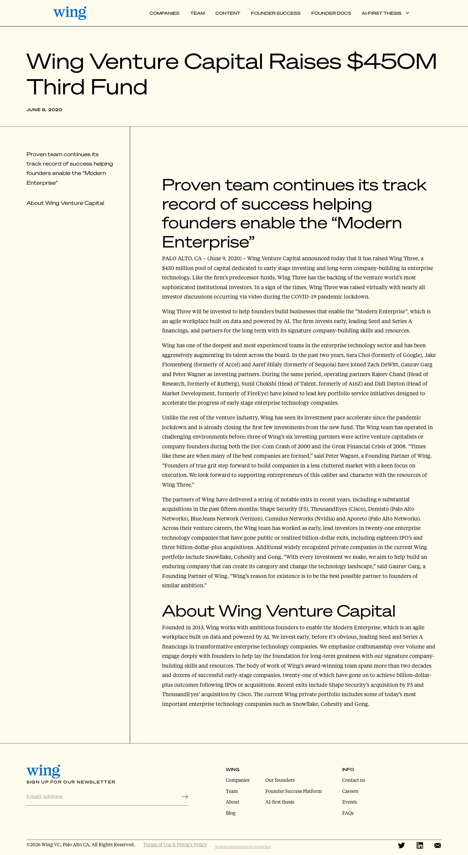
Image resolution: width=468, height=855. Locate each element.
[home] (74, 13)
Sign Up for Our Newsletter (71, 781)
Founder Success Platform (293, 791)
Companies (164, 13)
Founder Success (276, 13)
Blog (231, 813)
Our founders (280, 780)
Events (349, 802)
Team (197, 13)
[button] (386, 13)
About (232, 802)
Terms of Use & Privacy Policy (175, 844)
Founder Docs (331, 13)
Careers (350, 791)
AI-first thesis (279, 802)
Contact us (353, 780)
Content (227, 13)
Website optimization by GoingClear (243, 846)
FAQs (348, 813)
